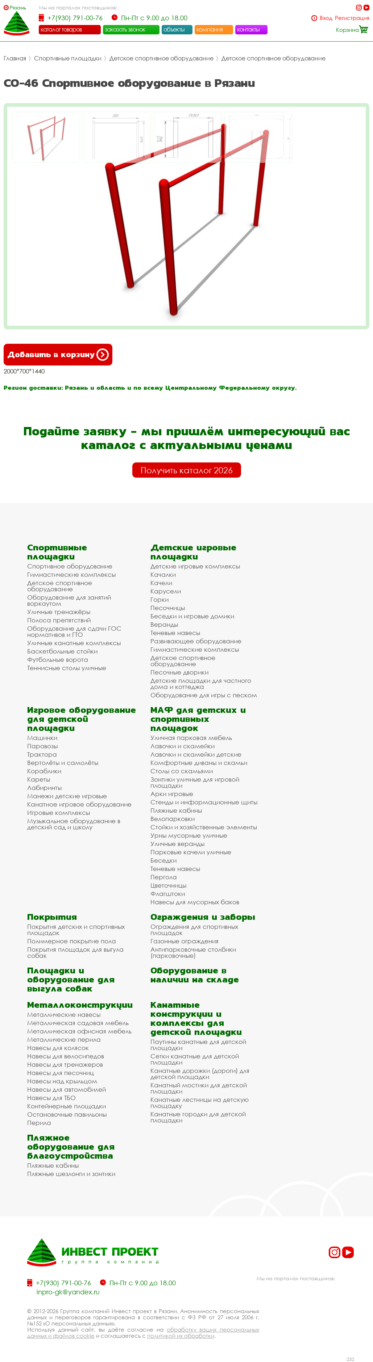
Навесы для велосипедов (65, 1056)
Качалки (163, 574)
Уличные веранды (177, 844)
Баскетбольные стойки (62, 651)
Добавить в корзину (58, 354)
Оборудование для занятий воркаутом (69, 600)
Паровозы (42, 746)
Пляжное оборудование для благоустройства (71, 1146)
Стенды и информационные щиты (203, 802)
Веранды (164, 624)
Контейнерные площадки (66, 1106)
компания (209, 29)
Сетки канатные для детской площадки (194, 1059)
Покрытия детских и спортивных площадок (76, 929)
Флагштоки (167, 894)
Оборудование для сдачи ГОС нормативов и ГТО (74, 631)
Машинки (42, 738)
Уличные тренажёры (58, 612)
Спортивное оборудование (69, 566)
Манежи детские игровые (67, 796)
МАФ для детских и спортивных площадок (198, 718)
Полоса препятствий (59, 620)
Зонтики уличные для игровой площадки (194, 782)
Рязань (18, 7)
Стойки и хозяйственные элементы (203, 827)
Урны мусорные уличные (188, 835)
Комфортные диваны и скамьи (198, 763)
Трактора (42, 754)
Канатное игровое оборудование (79, 804)
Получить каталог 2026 (187, 470)
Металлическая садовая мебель (78, 1023)
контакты (248, 29)
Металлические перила (64, 1039)
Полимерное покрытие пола (71, 941)
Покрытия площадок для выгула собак (75, 952)
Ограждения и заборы (202, 916)
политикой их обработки (180, 1335)
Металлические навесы (63, 1014)
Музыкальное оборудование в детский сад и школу (73, 824)
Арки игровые (171, 794)
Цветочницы (168, 885)
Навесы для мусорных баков (194, 902)
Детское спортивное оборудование (161, 58)
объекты (174, 29)
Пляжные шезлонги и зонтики (71, 1174)
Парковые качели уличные (190, 852)
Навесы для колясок (58, 1048)
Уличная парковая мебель (191, 738)
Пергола (163, 877)
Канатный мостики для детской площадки (198, 1088)
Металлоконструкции (80, 1004)
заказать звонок (125, 29)
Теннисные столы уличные (66, 668)
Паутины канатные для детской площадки (198, 1045)
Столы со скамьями (181, 771)
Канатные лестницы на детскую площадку (199, 1102)
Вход (326, 18)
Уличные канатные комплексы (74, 643)
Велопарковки (172, 819)
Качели (161, 583)
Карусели (165, 591)
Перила (39, 1123)
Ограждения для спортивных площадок (194, 929)
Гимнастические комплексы (71, 574)
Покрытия (52, 916)
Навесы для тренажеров (65, 1064)
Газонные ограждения (184, 941)
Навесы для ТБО (51, 1098)
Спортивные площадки (67, 58)
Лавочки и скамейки (182, 746)
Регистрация (352, 18)
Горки (159, 599)
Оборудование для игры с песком (203, 695)
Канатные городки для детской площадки (198, 1117)
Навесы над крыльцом (62, 1081)
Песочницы (167, 608)
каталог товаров (61, 29)
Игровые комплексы (58, 812)
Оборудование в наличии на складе (194, 975)
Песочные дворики (179, 672)
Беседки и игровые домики (192, 616)
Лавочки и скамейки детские (195, 754)
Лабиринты (44, 787)
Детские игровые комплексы (195, 566)
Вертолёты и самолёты (62, 763)
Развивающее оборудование (195, 641)
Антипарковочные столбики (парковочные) (193, 952)
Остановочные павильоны (67, 1114)
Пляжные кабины (176, 810)
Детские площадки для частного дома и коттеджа (200, 683)
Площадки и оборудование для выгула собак (71, 979)
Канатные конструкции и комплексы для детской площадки (196, 1018)
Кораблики (44, 771)
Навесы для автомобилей (66, 1089)
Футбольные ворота (57, 659)
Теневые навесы (175, 633)
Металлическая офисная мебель (79, 1031)
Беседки (163, 860)
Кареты (38, 779)
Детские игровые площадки (193, 552)
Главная (15, 58)
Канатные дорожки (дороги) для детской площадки (199, 1073)
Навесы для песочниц (60, 1073)
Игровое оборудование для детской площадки (81, 718)
